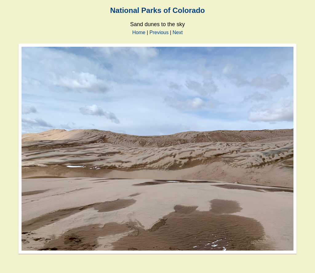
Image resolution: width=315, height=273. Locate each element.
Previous (159, 32)
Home (139, 32)
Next (178, 32)
